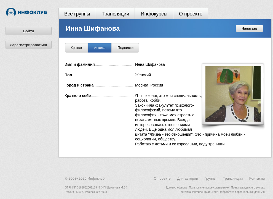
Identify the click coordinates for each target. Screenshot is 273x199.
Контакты (257, 178)
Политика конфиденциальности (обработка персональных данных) (222, 191)
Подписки (125, 48)
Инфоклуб (96, 178)
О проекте (190, 14)
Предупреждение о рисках (248, 187)
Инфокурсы (154, 14)
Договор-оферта (176, 187)
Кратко (76, 48)
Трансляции (115, 14)
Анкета (100, 48)
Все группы (77, 14)
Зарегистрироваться (28, 45)
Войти (28, 31)
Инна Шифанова (93, 28)
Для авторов (187, 178)
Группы (210, 178)
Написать (249, 28)
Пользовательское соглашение (209, 187)
